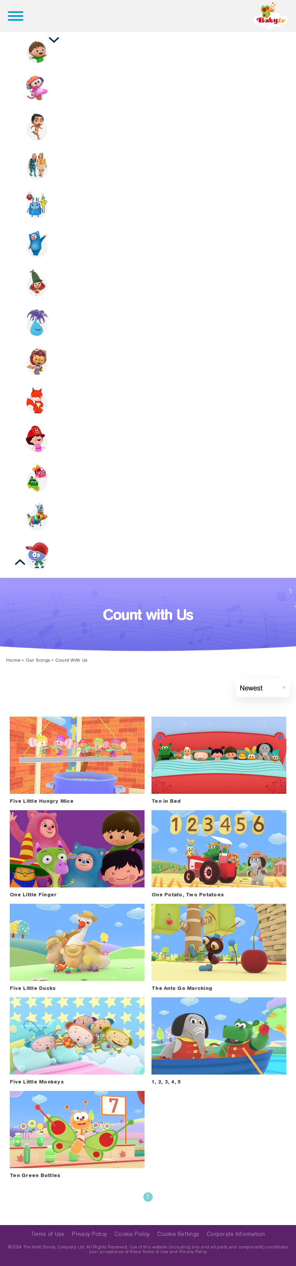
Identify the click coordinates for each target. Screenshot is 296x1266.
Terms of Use (47, 1234)
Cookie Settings (178, 1234)
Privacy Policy (89, 1234)
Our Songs (38, 660)
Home (13, 660)
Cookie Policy (132, 1234)
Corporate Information (236, 1234)
